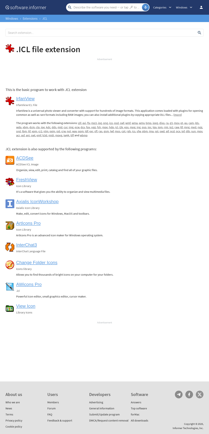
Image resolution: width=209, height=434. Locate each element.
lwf (112, 131)
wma (135, 123)
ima (151, 131)
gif (79, 123)
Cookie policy (14, 426)
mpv (199, 131)
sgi (156, 131)
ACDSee (24, 157)
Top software (139, 408)
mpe (105, 127)
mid (60, 127)
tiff (72, 135)
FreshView (26, 179)
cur (66, 127)
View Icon (25, 306)
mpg (132, 127)
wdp (18, 127)
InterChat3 (26, 244)
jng (139, 127)
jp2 (171, 127)
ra (167, 123)
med (193, 127)
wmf (127, 123)
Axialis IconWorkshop (37, 201)
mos (117, 131)
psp (144, 127)
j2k (121, 127)
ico (111, 123)
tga (155, 127)
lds (197, 123)
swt (33, 135)
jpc (149, 127)
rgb (129, 131)
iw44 (66, 135)
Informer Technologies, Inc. (188, 428)
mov (176, 123)
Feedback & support (59, 420)
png (105, 123)
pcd (172, 131)
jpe (43, 127)
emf (39, 135)
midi (51, 135)
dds (54, 127)
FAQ (49, 414)
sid (58, 131)
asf (23, 135)
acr (18, 135)
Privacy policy (14, 420)
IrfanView (25, 98)
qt (181, 123)
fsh (99, 127)
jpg (100, 123)
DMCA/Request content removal (108, 420)
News (9, 408)
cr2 (40, 131)
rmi (166, 127)
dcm (32, 127)
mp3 (94, 123)
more (177, 114)
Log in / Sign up (199, 7)
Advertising (96, 402)
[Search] (107, 7)
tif (29, 131)
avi (84, 123)
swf (122, 123)
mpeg (58, 135)
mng (187, 127)
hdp (111, 127)
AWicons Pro (29, 284)
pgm (52, 131)
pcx (178, 131)
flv (88, 123)
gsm (106, 131)
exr (91, 131)
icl (116, 127)
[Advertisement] (104, 72)
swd (162, 131)
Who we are (13, 402)
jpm (160, 127)
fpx (88, 127)
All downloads (139, 420)
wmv (141, 123)
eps (126, 127)
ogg (93, 127)
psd (116, 123)
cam (191, 123)
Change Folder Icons (36, 262)
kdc (48, 127)
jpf (183, 131)
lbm (24, 131)
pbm (145, 131)
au (185, 123)
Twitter (199, 394)
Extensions (30, 18)
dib (188, 131)
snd (18, 131)
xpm (34, 131)
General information (101, 408)
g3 (171, 123)
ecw (77, 127)
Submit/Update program (104, 414)
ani (28, 135)
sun (193, 131)
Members (53, 402)
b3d (44, 135)
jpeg (155, 123)
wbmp (84, 135)
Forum (51, 408)
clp (38, 127)
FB (189, 394)
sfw (139, 131)
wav (74, 131)
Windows (12, 18)
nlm (45, 131)
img (71, 127)
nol (69, 131)
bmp (148, 123)
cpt (123, 131)
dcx (83, 127)
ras (100, 131)
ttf (181, 127)
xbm (25, 127)
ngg (200, 127)
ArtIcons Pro (28, 223)
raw (177, 127)
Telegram (179, 394)
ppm (81, 131)
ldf (86, 131)
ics (133, 131)
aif (167, 131)
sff (95, 131)
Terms (9, 414)
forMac (135, 414)
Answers (136, 402)
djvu (162, 123)
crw (63, 131)
